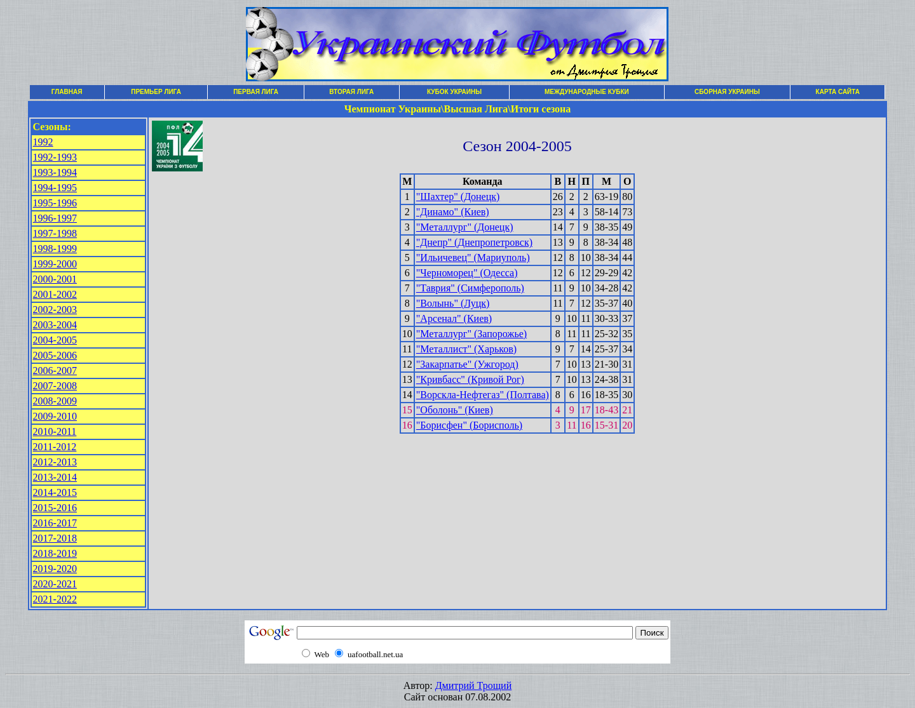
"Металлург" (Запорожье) (471, 333)
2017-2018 (55, 538)
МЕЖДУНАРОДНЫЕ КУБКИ (587, 91)
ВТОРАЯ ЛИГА (351, 91)
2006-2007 (55, 370)
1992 (43, 142)
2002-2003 (55, 309)
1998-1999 (55, 248)
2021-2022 (55, 599)
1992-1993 (55, 157)
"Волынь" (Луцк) (453, 303)
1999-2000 (55, 263)
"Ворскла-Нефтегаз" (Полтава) (482, 394)
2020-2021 (55, 583)
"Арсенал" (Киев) (454, 318)
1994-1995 (55, 187)
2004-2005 (55, 340)
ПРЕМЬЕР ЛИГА (156, 91)
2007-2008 (55, 385)
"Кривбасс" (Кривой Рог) (470, 379)
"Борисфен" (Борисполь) (469, 425)
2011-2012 (55, 446)
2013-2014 (55, 477)
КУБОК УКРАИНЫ (454, 91)
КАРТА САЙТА (838, 91)
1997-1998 (55, 233)
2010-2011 (55, 431)
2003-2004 (55, 324)
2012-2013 (55, 462)
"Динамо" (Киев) (452, 211)
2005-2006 (55, 355)
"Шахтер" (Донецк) (458, 196)
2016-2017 (55, 523)
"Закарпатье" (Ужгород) (467, 364)
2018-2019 (55, 553)
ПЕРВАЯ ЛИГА (255, 91)
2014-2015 (55, 492)
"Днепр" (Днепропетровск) (474, 242)
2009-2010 (55, 416)
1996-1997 (55, 218)
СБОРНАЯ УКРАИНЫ (727, 91)
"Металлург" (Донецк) (464, 227)
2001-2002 (55, 294)
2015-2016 (55, 507)
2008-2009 (55, 401)
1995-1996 (55, 202)
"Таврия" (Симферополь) (470, 288)
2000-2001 (55, 279)
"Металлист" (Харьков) (466, 349)
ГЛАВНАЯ (67, 91)
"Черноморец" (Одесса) (467, 272)
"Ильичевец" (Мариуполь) (473, 257)
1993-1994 (55, 172)
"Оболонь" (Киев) (454, 409)
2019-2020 (55, 568)
